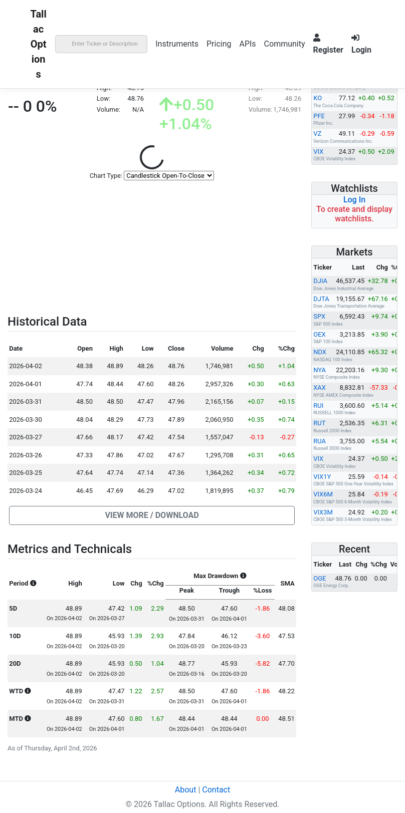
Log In (354, 199)
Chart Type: (106, 175)
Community (284, 44)
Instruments (176, 44)
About (185, 789)
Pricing (219, 44)
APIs (247, 44)
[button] (152, 515)
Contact (216, 789)
